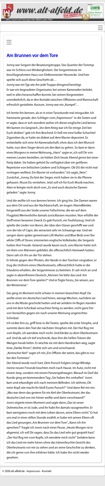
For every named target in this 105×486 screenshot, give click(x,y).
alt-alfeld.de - (18, 471)
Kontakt (47, 471)
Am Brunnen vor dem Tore (32, 55)
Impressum (33, 471)
